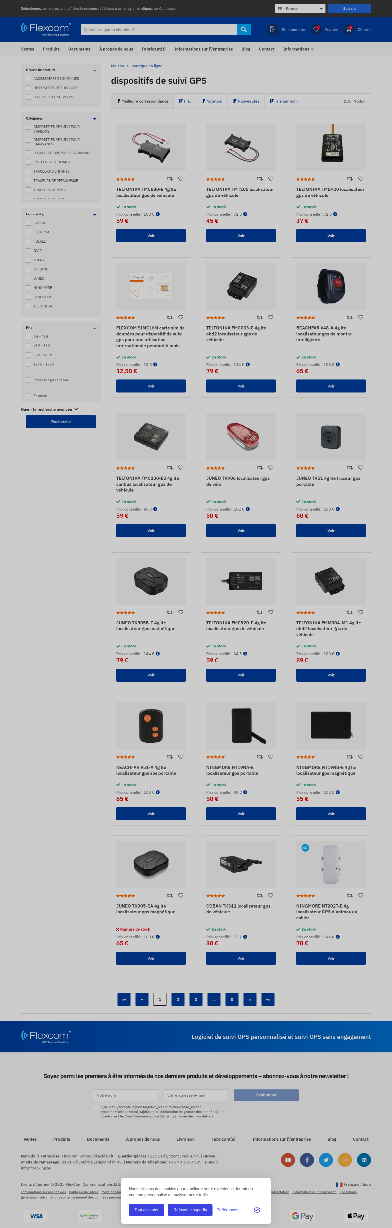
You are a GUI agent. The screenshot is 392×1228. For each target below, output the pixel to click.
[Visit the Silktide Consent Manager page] (257, 1210)
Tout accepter (146, 1210)
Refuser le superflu (190, 1210)
